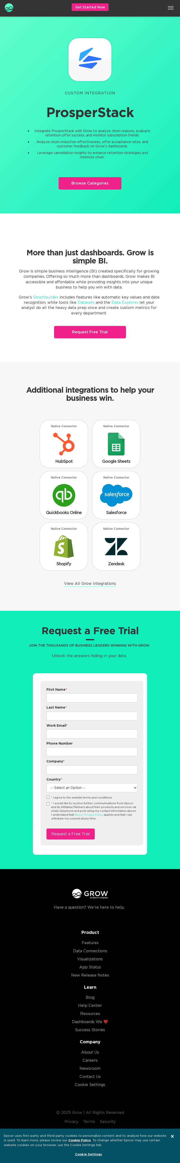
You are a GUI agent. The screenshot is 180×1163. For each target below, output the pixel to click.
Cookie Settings (90, 1084)
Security (107, 1121)
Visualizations (90, 959)
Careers (90, 1060)
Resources (90, 1013)
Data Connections (90, 951)
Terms (89, 1121)
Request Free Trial (90, 332)
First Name (56, 689)
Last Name (56, 707)
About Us (90, 1052)
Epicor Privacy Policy (89, 814)
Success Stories (90, 1030)
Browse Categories (90, 183)
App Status (90, 967)
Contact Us (90, 1076)
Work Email (57, 725)
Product (90, 932)
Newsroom (90, 1068)
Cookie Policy (79, 1140)
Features (90, 943)
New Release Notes (90, 975)
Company (55, 761)
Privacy (71, 1121)
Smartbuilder (45, 297)
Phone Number (59, 743)
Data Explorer (124, 302)
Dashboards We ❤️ (90, 1021)
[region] (90, 1146)
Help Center (90, 1005)
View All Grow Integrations (90, 583)
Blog (90, 997)
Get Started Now (90, 7)
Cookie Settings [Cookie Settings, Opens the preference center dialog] (88, 1154)
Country (54, 779)
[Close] (172, 1136)
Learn (90, 987)
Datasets (86, 302)
